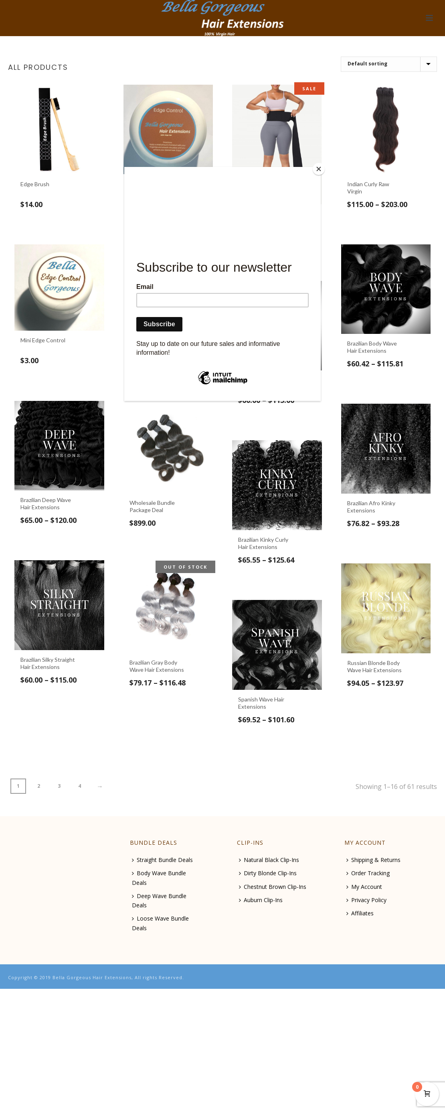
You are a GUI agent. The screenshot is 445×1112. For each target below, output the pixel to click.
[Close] (319, 169)
